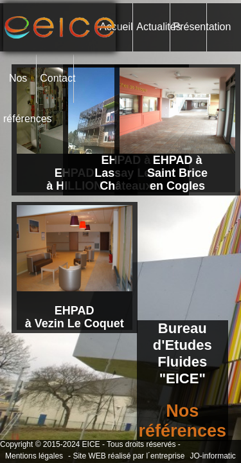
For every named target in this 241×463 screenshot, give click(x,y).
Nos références (19, 88)
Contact (56, 78)
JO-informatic (212, 455)
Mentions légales (34, 455)
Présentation (190, 26)
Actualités (152, 26)
